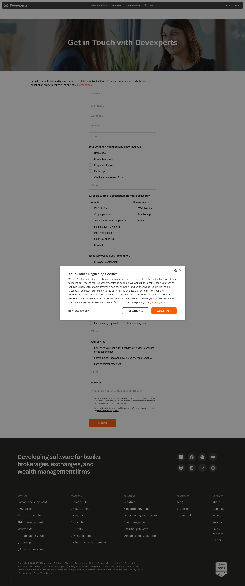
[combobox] (175, 270)
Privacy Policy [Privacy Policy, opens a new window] (159, 302)
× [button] (180, 270)
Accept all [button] (164, 310)
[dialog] (122, 293)
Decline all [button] (135, 310)
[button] (78, 311)
